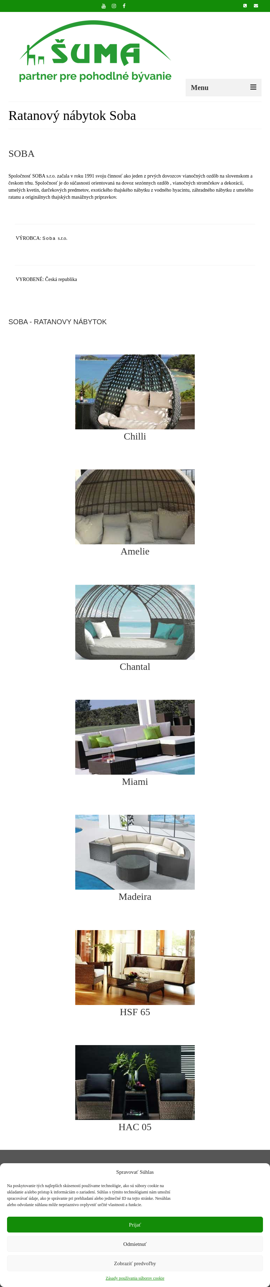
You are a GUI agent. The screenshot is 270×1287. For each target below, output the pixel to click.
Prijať (135, 1225)
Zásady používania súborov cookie (135, 1278)
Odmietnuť (135, 1244)
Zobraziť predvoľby (135, 1263)
